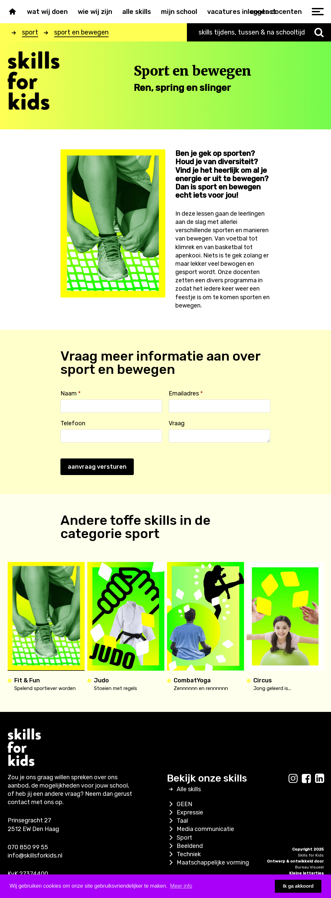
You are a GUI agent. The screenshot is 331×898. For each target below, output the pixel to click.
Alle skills (136, 12)
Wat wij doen (47, 12)
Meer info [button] (181, 886)
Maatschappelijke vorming (208, 862)
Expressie (185, 812)
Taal (177, 820)
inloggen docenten (272, 12)
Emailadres (186, 393)
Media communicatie (200, 829)
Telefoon (72, 423)
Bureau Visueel (309, 867)
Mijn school (179, 12)
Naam (70, 393)
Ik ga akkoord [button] (298, 886)
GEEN (179, 804)
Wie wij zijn (95, 12)
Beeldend (185, 846)
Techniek (184, 854)
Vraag (177, 423)
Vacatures (223, 12)
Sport (179, 837)
